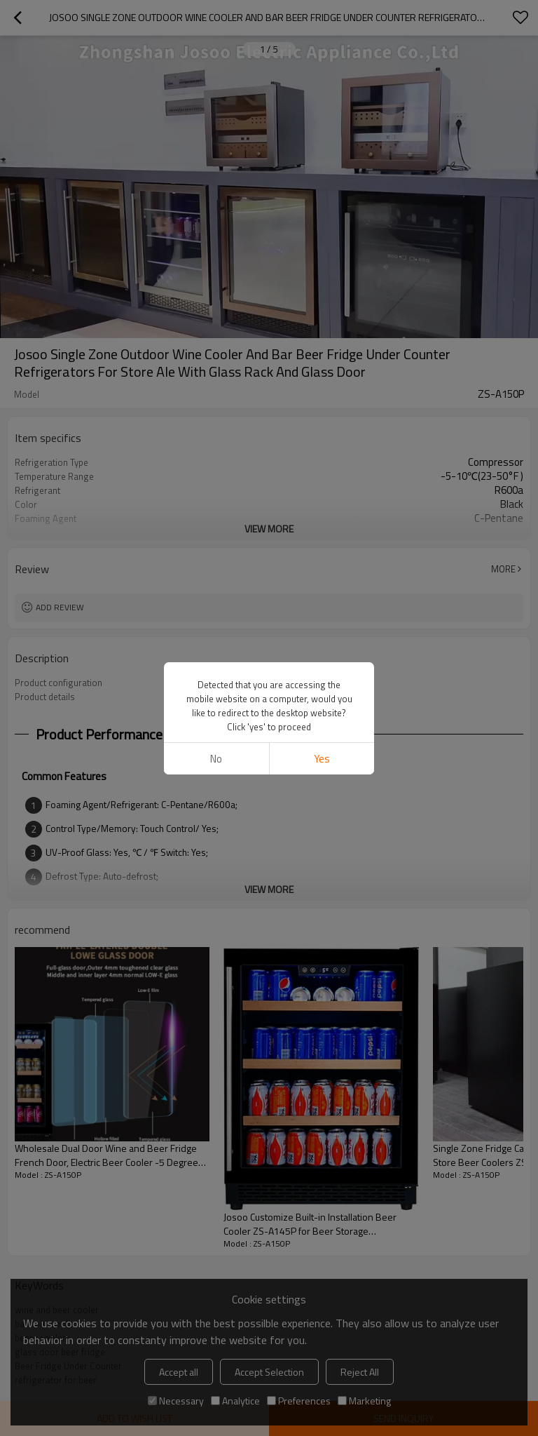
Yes (322, 759)
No (216, 759)
